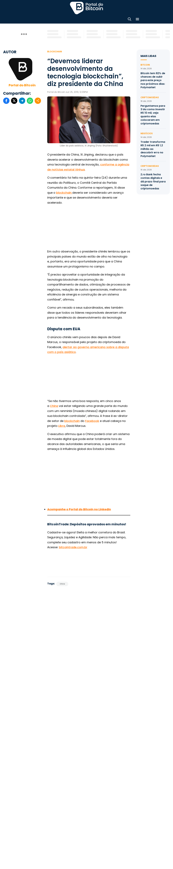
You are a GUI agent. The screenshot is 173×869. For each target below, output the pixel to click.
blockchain (72, 419)
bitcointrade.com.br (73, 546)
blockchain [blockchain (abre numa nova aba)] (64, 191)
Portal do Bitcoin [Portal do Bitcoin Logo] (86, 8)
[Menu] (137, 19)
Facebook (92, 419)
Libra (61, 425)
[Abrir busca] (129, 19)
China (54, 405)
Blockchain (54, 50)
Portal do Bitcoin (22, 84)
